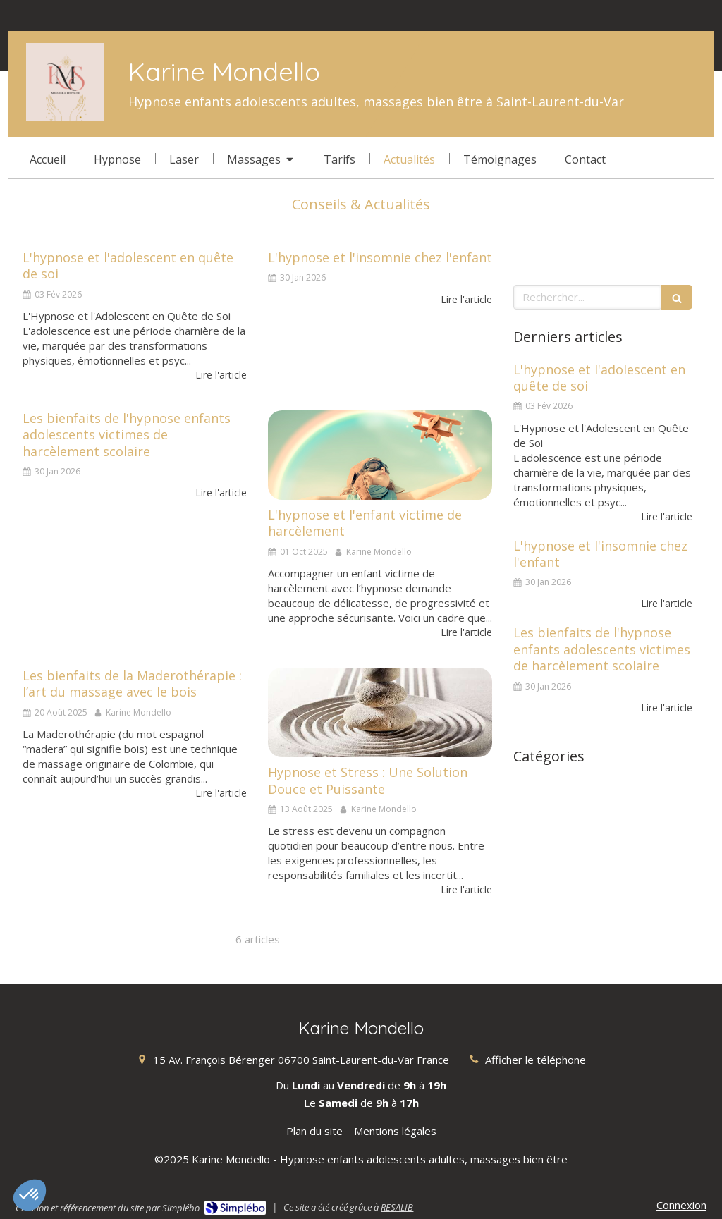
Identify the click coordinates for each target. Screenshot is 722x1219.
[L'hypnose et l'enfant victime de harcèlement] (380, 455)
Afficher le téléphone (535, 1060)
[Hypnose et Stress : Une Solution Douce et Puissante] (380, 712)
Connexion (681, 1205)
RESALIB (397, 1207)
